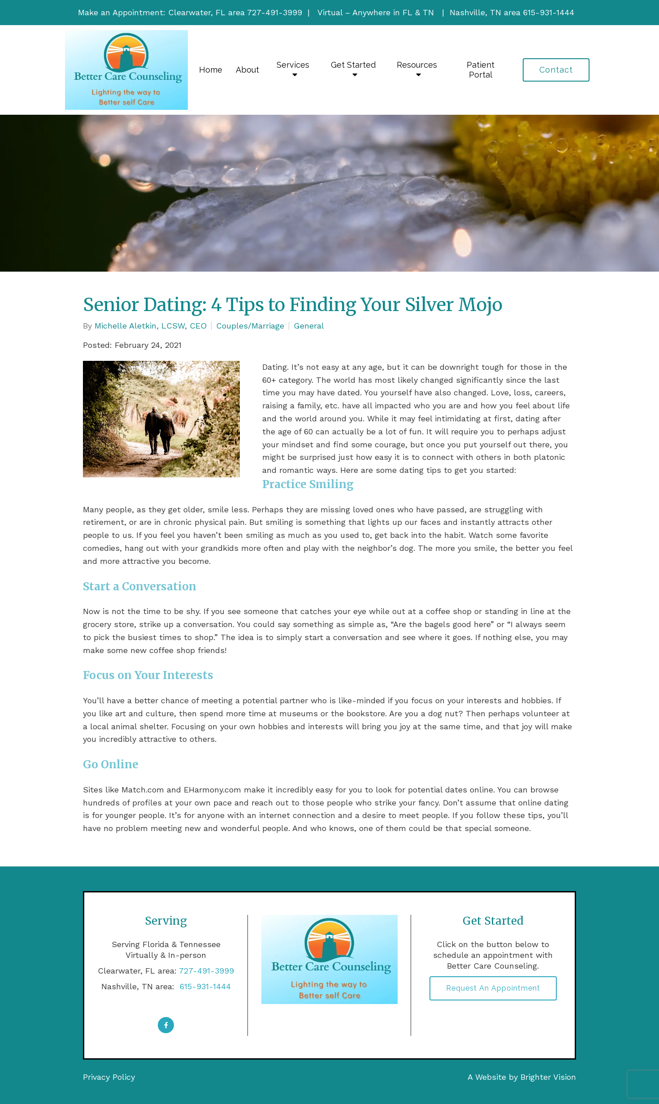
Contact (556, 69)
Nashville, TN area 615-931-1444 (512, 12)
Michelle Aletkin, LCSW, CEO (151, 326)
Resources (417, 64)
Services (293, 64)
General (309, 326)
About (247, 69)
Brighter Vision (548, 1077)
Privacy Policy (109, 1077)
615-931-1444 (204, 986)
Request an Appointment (493, 988)
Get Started (353, 64)
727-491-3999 (206, 970)
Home (210, 69)
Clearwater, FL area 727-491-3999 (235, 12)
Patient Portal (480, 69)
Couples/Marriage (250, 326)
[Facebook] (166, 1025)
